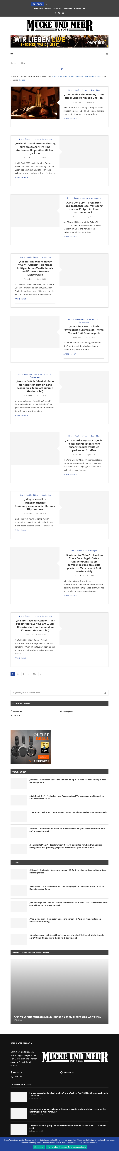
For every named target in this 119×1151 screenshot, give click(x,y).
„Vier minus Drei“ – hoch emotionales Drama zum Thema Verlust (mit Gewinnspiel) (84, 330)
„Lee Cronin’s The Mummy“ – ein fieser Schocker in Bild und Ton (84, 96)
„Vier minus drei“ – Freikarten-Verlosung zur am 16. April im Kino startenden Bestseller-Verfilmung (65, 920)
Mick (79, 337)
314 (34, 674)
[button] (46, 4)
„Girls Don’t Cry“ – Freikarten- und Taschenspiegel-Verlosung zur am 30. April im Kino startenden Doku (84, 207)
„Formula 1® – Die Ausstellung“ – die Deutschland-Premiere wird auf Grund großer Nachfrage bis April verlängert (67, 1110)
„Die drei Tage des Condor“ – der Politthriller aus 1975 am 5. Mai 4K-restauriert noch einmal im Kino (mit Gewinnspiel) (35, 625)
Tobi (79, 102)
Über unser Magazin (42, 9)
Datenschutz (79, 9)
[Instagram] (59, 13)
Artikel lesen (70, 118)
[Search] (107, 54)
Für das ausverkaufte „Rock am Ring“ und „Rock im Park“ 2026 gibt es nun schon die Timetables (68, 1094)
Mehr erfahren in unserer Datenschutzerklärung (66, 1147)
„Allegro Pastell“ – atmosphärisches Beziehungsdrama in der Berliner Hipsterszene (35, 504)
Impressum (67, 9)
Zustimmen (39, 1147)
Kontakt (56, 9)
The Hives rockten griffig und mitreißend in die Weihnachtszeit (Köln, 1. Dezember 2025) (67, 1126)
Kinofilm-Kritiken (59, 76)
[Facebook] (55, 13)
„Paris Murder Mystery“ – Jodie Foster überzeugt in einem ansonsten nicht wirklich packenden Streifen (84, 445)
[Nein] (114, 1144)
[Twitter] (63, 13)
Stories (22, 80)
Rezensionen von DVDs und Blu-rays (84, 76)
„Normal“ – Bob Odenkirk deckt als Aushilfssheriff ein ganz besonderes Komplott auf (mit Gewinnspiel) (35, 386)
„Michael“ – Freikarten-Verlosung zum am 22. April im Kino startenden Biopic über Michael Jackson (35, 148)
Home (13, 63)
